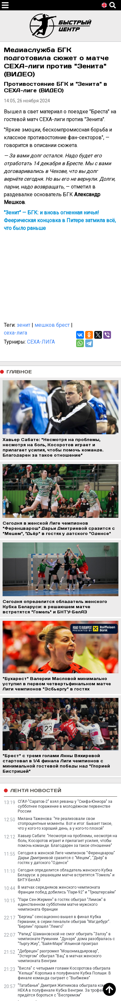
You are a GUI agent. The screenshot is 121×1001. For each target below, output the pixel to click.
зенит (23, 325)
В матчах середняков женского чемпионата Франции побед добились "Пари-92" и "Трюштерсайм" (67, 889)
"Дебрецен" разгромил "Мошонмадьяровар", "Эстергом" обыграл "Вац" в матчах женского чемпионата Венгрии (59, 956)
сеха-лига (15, 333)
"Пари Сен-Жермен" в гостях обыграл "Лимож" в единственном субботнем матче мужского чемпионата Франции (62, 904)
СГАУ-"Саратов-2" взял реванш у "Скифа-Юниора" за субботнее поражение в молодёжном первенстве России (65, 806)
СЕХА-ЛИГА (41, 342)
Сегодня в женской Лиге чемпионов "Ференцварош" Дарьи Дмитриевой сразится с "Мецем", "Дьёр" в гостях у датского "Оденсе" (66, 858)
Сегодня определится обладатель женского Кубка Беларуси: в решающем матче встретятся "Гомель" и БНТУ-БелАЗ (66, 875)
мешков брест (52, 325)
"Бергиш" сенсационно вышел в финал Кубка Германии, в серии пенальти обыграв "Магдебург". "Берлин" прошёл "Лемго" (64, 922)
